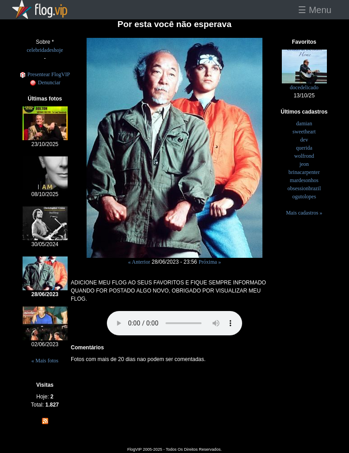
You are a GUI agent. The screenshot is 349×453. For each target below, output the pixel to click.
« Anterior (139, 262)
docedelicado (304, 87)
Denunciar (44, 82)
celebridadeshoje (45, 50)
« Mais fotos (45, 360)
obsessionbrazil (304, 188)
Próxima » (209, 262)
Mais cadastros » (304, 213)
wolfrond (304, 156)
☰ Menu (314, 10)
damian (304, 123)
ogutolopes (304, 196)
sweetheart (304, 131)
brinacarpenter (304, 172)
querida (304, 148)
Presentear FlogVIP (45, 74)
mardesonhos (304, 180)
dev (304, 140)
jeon (304, 164)
